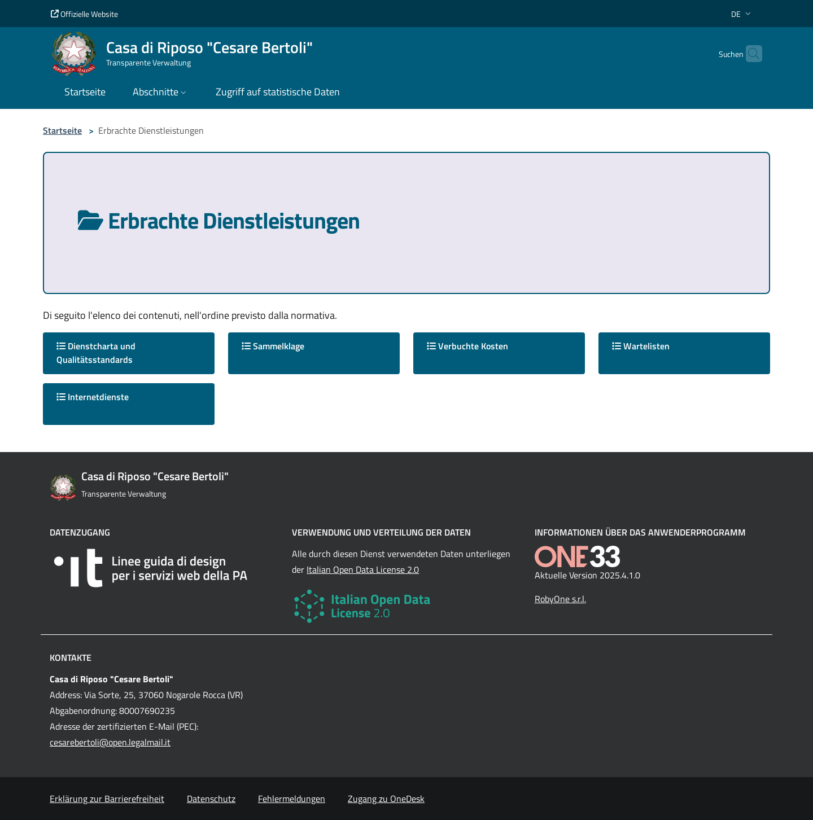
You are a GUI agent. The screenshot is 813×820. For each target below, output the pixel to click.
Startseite (62, 130)
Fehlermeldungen (291, 798)
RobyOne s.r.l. (560, 599)
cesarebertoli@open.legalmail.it (110, 742)
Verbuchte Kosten (467, 346)
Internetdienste (92, 397)
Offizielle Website (84, 14)
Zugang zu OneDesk (386, 798)
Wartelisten (641, 346)
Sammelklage (273, 346)
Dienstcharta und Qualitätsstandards (96, 352)
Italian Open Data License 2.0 (363, 569)
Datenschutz (211, 798)
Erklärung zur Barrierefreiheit (107, 798)
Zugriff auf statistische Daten (278, 91)
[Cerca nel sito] (748, 53)
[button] (742, 14)
